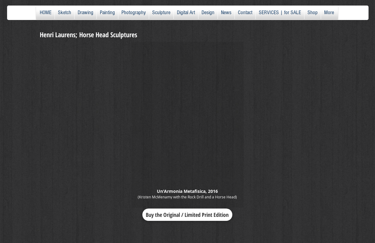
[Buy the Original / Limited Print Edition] (187, 215)
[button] (187, 125)
